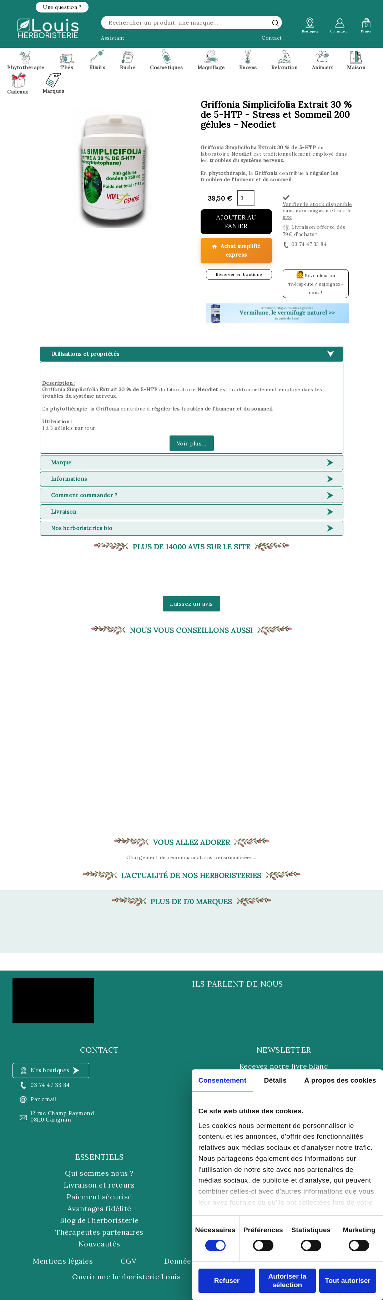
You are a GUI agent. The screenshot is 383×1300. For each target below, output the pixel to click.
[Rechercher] (191, 22)
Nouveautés (99, 1243)
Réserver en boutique (239, 274)
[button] (62, 7)
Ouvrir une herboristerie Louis (126, 1277)
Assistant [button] (113, 38)
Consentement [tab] (222, 1080)
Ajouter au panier (236, 221)
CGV (129, 1261)
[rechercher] (275, 22)
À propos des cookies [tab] (340, 1080)
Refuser (227, 1280)
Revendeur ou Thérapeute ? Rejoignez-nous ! (315, 282)
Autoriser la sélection (287, 1281)
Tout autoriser (348, 1280)
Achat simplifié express (236, 250)
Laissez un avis (191, 603)
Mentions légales (63, 1261)
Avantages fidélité (99, 1208)
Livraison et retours (99, 1184)
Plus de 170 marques (191, 901)
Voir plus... (192, 443)
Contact (272, 38)
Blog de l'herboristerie (99, 1220)
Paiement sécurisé (99, 1196)
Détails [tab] (275, 1080)
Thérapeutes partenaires (99, 1232)
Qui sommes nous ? (99, 1173)
